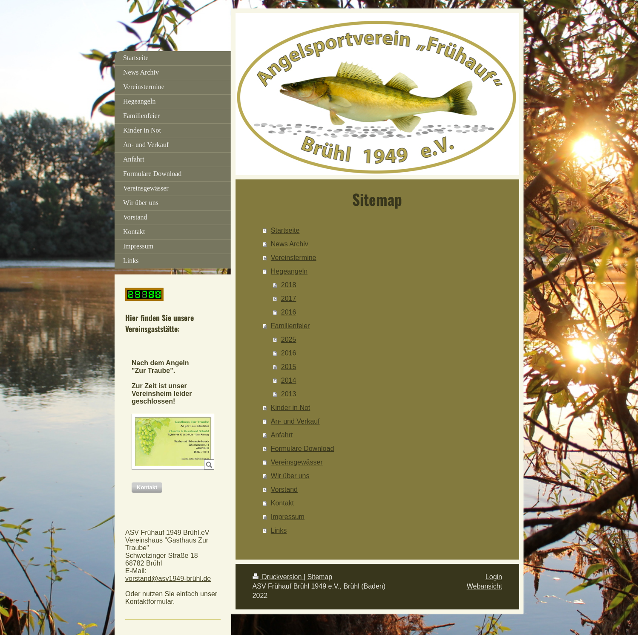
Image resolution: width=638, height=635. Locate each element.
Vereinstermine (293, 257)
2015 (288, 366)
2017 (288, 298)
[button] (147, 487)
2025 (288, 339)
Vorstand (284, 489)
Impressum (288, 516)
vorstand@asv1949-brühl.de (168, 578)
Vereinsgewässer (297, 462)
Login (494, 576)
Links (279, 530)
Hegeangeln (289, 271)
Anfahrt (282, 435)
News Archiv (289, 244)
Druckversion (278, 576)
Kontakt (282, 503)
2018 (288, 285)
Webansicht (484, 586)
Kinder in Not (290, 407)
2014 (288, 380)
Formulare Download (302, 448)
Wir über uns (290, 475)
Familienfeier (290, 325)
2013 (288, 394)
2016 (288, 312)
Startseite (285, 230)
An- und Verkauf (295, 421)
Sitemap (319, 576)
